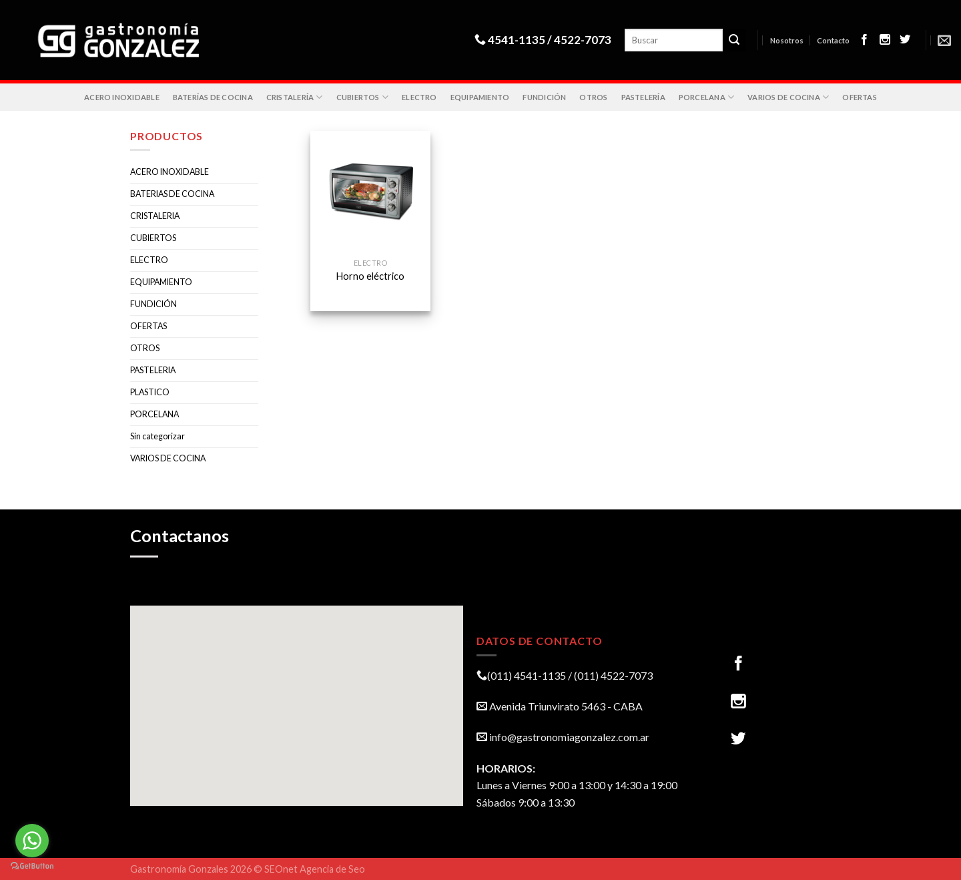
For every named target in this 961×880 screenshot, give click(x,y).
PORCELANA (706, 97)
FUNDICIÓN (544, 97)
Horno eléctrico (370, 276)
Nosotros (787, 40)
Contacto (833, 40)
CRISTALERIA (155, 216)
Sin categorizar (157, 436)
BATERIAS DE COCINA (172, 194)
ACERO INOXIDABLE (121, 97)
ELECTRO (419, 97)
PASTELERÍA (643, 97)
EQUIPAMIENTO (480, 97)
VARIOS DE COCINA (788, 97)
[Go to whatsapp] (32, 840)
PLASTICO (150, 392)
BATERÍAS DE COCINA (213, 97)
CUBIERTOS (362, 97)
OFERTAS (859, 97)
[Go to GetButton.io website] (32, 866)
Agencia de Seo (332, 869)
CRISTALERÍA (294, 97)
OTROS (593, 97)
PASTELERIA (153, 370)
